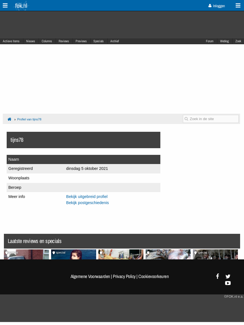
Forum (209, 41)
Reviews (64, 41)
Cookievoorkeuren (153, 276)
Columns (47, 41)
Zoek (238, 41)
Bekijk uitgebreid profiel (87, 196)
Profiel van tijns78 (29, 119)
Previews (81, 41)
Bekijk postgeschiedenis (87, 202)
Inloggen (216, 5)
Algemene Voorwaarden (90, 276)
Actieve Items (11, 41)
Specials (98, 41)
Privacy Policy (124, 276)
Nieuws (30, 41)
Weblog (224, 41)
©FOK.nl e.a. (233, 297)
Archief (114, 41)
